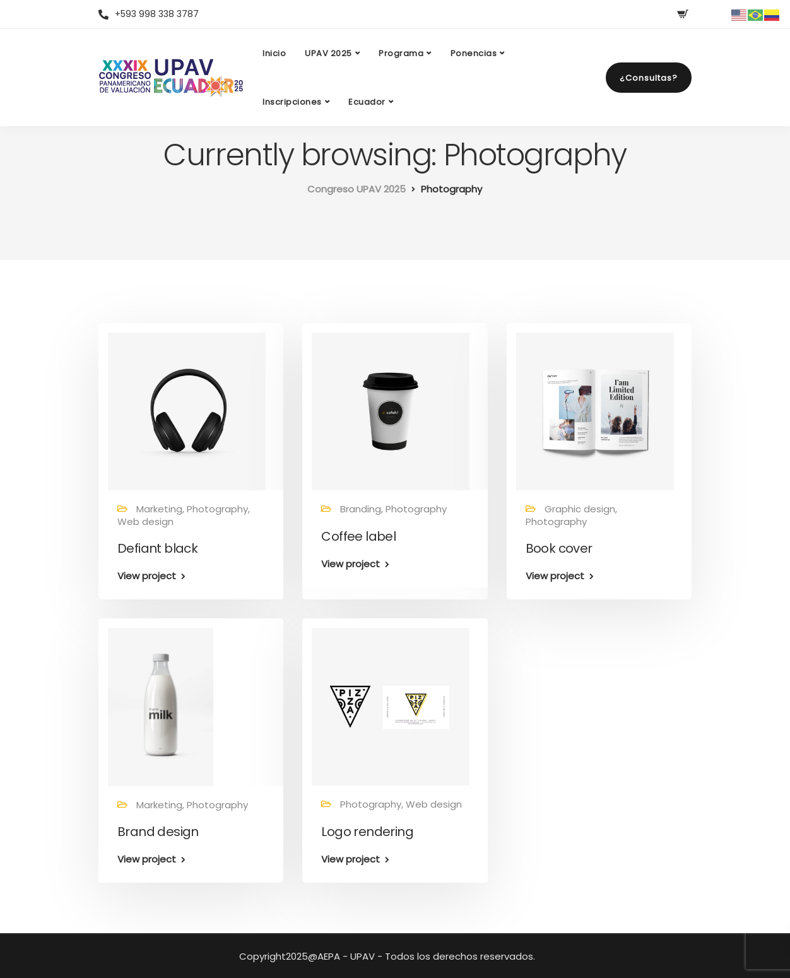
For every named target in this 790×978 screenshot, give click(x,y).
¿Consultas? (649, 78)
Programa (401, 53)
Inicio (274, 53)
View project (146, 575)
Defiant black (157, 548)
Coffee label (358, 536)
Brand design (158, 831)
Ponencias (474, 53)
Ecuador (367, 102)
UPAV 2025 (328, 53)
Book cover (559, 548)
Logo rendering (367, 831)
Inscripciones (292, 102)
